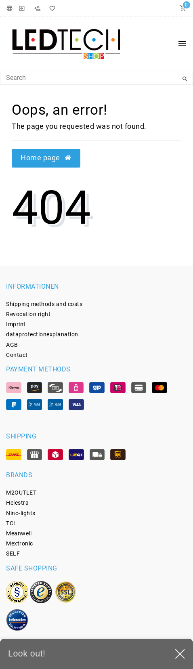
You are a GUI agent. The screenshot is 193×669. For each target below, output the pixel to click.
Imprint (16, 324)
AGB (12, 345)
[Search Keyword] (96, 78)
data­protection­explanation (42, 334)
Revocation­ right (28, 314)
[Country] (10, 8)
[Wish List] (51, 8)
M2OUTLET (21, 492)
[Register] (37, 8)
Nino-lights (21, 513)
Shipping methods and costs (44, 304)
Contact (17, 355)
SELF (13, 553)
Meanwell (18, 533)
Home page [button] (46, 158)
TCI (10, 523)
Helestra (17, 502)
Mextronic (19, 543)
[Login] (22, 8)
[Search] (185, 79)
